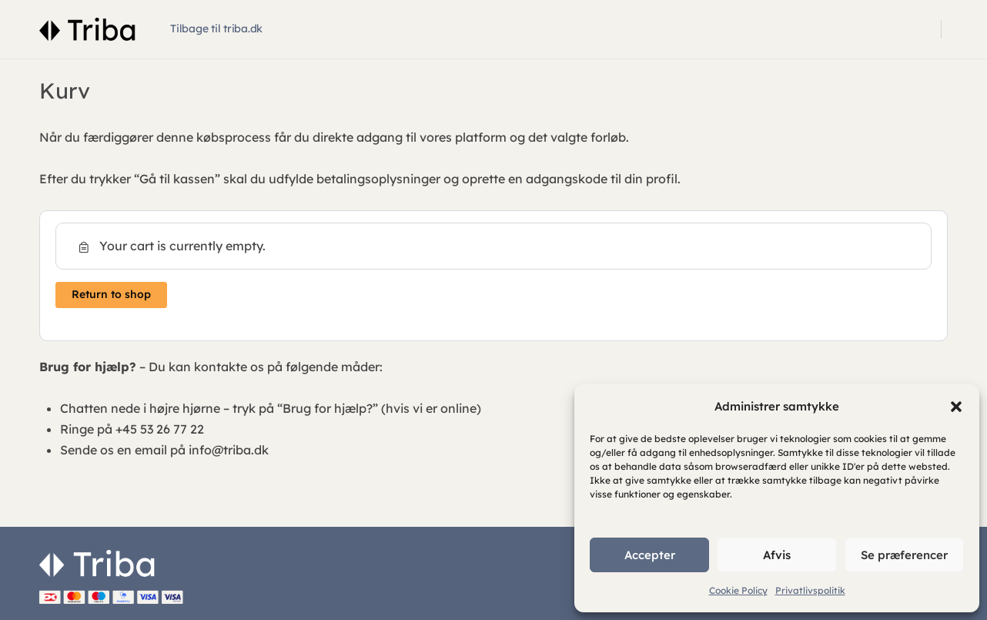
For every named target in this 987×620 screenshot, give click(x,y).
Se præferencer (904, 555)
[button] (956, 406)
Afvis (777, 555)
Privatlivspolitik (810, 590)
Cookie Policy (738, 590)
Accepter (649, 555)
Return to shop (111, 294)
